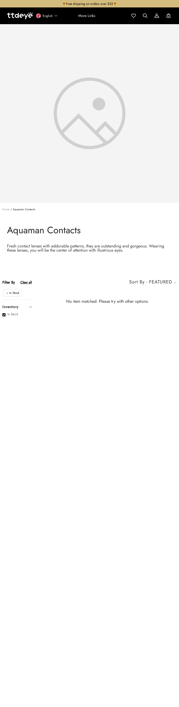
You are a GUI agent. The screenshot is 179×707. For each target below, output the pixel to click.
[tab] (17, 307)
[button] (86, 15)
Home (6, 209)
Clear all (26, 282)
